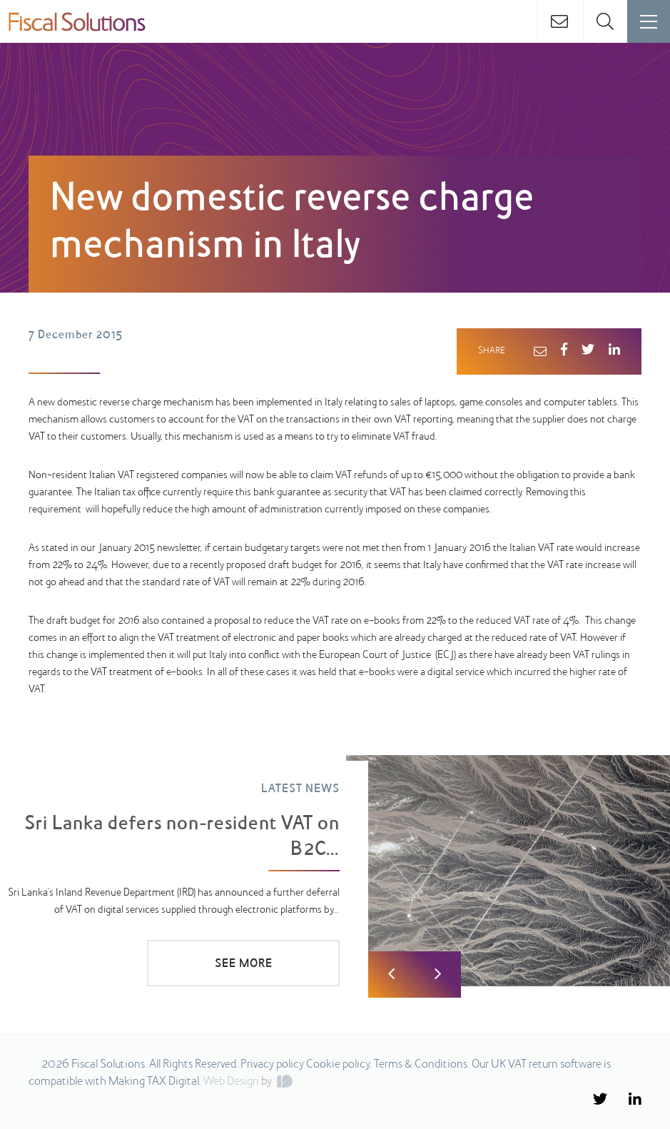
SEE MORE (244, 964)
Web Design (231, 1082)
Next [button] (438, 974)
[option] (335, 871)
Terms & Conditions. (421, 1064)
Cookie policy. (339, 1064)
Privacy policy (272, 1064)
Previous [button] (391, 974)
